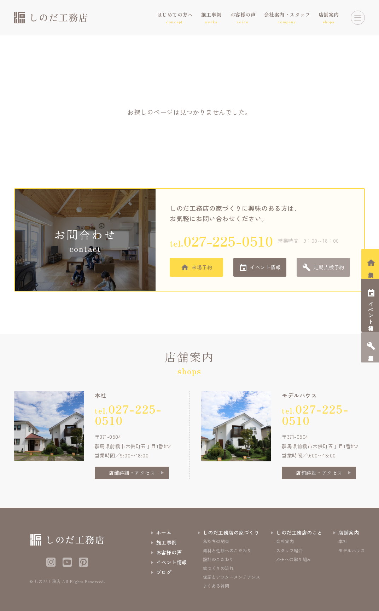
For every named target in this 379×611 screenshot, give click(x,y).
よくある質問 (216, 586)
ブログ (164, 572)
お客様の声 (169, 552)
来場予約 (202, 267)
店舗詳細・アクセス (132, 472)
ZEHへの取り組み (293, 559)
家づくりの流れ (218, 568)
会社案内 (285, 541)
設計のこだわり (218, 559)
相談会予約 (371, 268)
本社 (342, 541)
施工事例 (166, 542)
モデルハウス (351, 550)
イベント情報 (265, 267)
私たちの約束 (216, 541)
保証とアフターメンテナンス (232, 577)
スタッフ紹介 (289, 550)
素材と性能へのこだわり (227, 550)
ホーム (164, 532)
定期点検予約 (329, 267)
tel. (221, 240)
